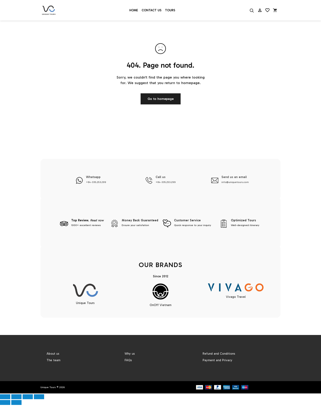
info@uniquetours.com (235, 182)
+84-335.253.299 (96, 182)
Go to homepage (161, 99)
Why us (130, 353)
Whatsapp (93, 177)
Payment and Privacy (217, 360)
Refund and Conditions (219, 353)
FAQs (128, 360)
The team (53, 360)
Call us (160, 177)
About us (53, 353)
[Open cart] (275, 10)
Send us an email (234, 177)
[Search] (251, 10)
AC (259, 20)
